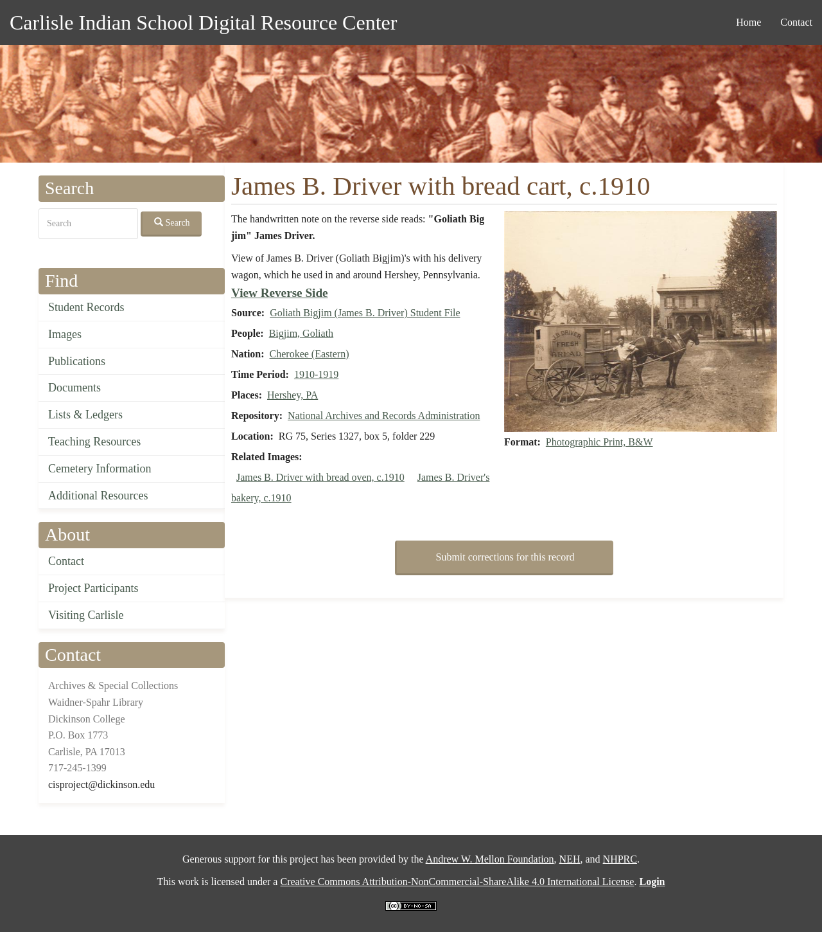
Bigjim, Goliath (301, 333)
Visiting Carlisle (85, 615)
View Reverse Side (279, 293)
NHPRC (620, 859)
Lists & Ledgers (85, 414)
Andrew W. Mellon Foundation (490, 859)
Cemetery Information (99, 468)
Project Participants (93, 588)
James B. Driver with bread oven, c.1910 (320, 477)
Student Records (86, 307)
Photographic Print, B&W (599, 441)
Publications (76, 361)
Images (65, 334)
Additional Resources (98, 495)
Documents (74, 387)
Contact (796, 22)
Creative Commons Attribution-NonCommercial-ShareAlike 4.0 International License (457, 881)
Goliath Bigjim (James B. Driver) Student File (365, 312)
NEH (570, 859)
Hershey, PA (292, 395)
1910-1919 (316, 374)
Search (172, 222)
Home (748, 22)
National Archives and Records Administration (384, 415)
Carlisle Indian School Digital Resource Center (203, 22)
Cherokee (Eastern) (309, 353)
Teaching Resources (94, 441)
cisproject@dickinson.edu (101, 784)
